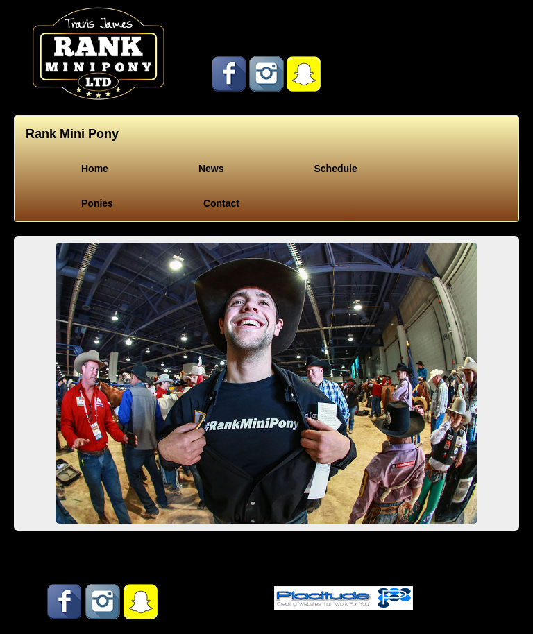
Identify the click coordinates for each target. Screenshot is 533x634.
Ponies (97, 203)
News (211, 168)
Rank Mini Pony (72, 134)
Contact (221, 203)
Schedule (335, 168)
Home (94, 168)
